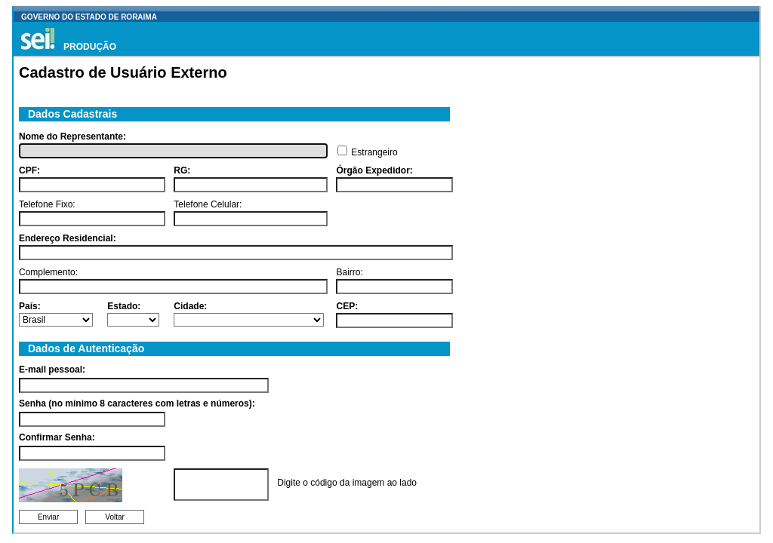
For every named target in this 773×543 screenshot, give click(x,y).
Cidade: (190, 306)
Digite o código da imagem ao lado (347, 482)
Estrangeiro (374, 152)
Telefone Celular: (208, 204)
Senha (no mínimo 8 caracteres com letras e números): (137, 403)
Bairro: (349, 272)
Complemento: (48, 272)
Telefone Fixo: (47, 204)
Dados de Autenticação (83, 348)
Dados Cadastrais (69, 114)
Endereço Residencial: (67, 238)
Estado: (123, 306)
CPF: (29, 170)
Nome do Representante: (72, 136)
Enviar (48, 517)
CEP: (347, 306)
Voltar (115, 517)
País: (30, 306)
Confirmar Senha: (57, 437)
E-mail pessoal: (52, 369)
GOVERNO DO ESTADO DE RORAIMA (89, 17)
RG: (182, 170)
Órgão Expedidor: (374, 170)
